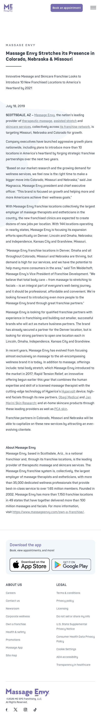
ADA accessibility (67, 657)
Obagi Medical (69, 397)
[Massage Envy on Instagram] (26, 710)
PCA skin (60, 409)
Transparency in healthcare (73, 664)
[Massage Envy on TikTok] (35, 710)
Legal (61, 585)
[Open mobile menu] (93, 8)
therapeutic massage (37, 121)
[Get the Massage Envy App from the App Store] (30, 564)
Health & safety (15, 632)
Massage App (14, 647)
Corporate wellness (18, 616)
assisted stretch (65, 121)
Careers (11, 593)
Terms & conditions (68, 593)
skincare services (18, 127)
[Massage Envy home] (8, 8)
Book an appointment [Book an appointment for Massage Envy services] (67, 8)
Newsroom (12, 608)
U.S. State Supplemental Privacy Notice (71, 627)
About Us (14, 585)
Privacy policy (65, 600)
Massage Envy (44, 115)
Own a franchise (16, 624)
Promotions (13, 639)
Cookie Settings (66, 649)
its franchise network (75, 127)
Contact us (13, 600)
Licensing (62, 608)
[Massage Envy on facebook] (7, 710)
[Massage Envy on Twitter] (15, 710)
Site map (11, 655)
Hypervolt (68, 391)
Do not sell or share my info (73, 616)
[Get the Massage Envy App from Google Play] (71, 565)
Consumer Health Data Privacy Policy (75, 639)
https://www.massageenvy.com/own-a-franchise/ (48, 512)
